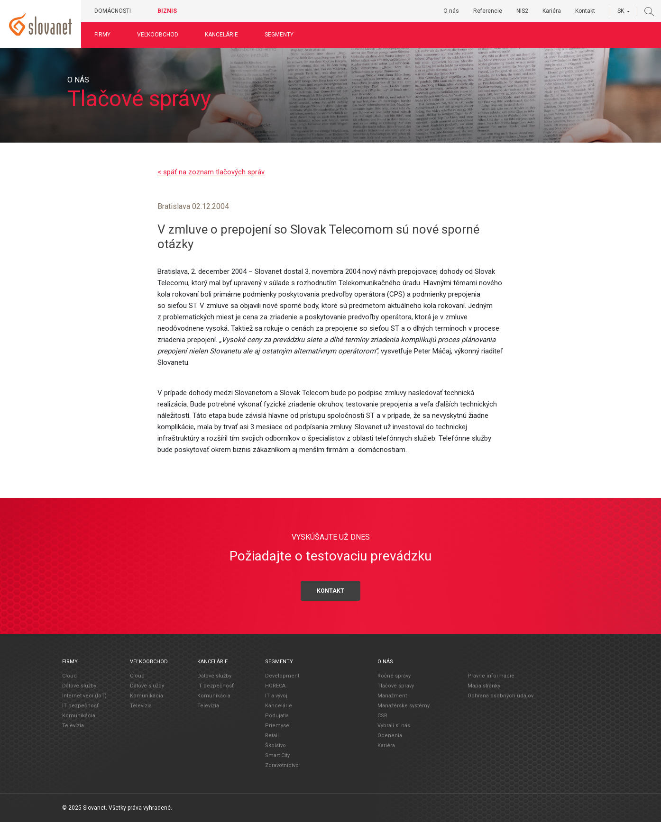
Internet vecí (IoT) (84, 696)
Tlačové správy (395, 686)
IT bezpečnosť (80, 706)
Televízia (73, 726)
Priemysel (278, 726)
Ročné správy (394, 676)
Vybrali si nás (393, 726)
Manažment (392, 696)
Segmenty (283, 34)
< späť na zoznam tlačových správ (211, 172)
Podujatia (277, 716)
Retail (272, 735)
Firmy (107, 34)
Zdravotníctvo (282, 765)
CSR (382, 716)
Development (282, 676)
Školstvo (275, 745)
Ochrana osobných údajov (500, 695)
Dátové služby (79, 686)
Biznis (172, 11)
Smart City (277, 755)
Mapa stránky (484, 685)
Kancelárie (226, 34)
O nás (451, 11)
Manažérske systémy (403, 706)
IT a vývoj (276, 696)
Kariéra (551, 11)
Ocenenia (389, 735)
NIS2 (522, 11)
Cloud (69, 676)
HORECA (275, 686)
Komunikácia (78, 716)
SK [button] (620, 11)
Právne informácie (491, 675)
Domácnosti (117, 11)
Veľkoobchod (162, 34)
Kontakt (585, 11)
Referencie (487, 11)
